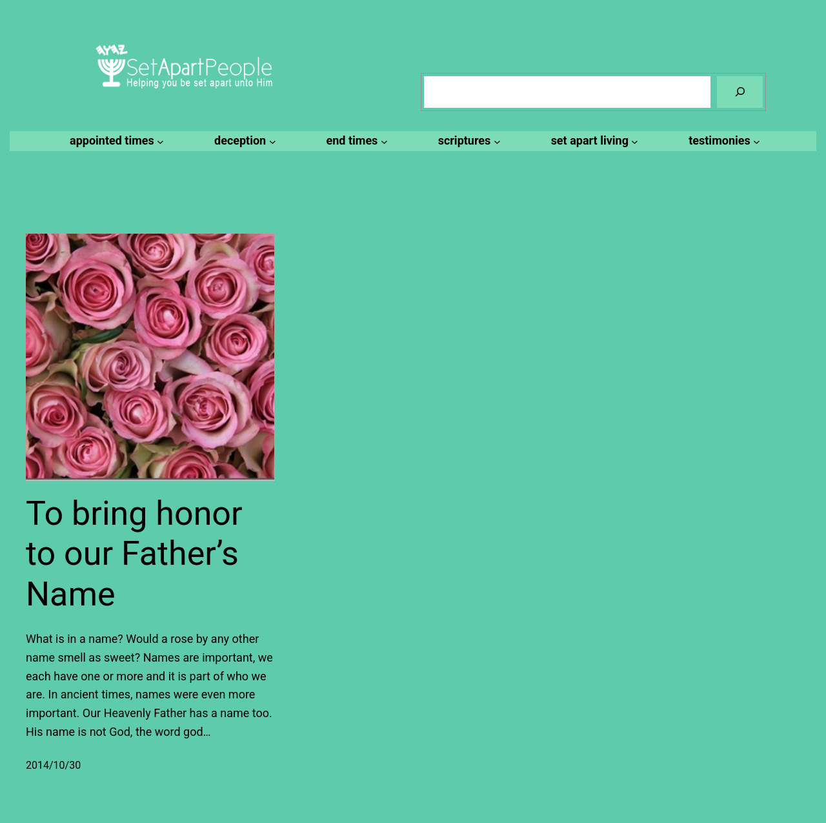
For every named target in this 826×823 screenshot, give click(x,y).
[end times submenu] (355, 141)
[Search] (740, 92)
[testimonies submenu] (722, 141)
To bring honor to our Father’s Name (134, 554)
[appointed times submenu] (115, 141)
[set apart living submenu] (593, 141)
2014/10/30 (53, 765)
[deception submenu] (243, 141)
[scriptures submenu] (467, 141)
